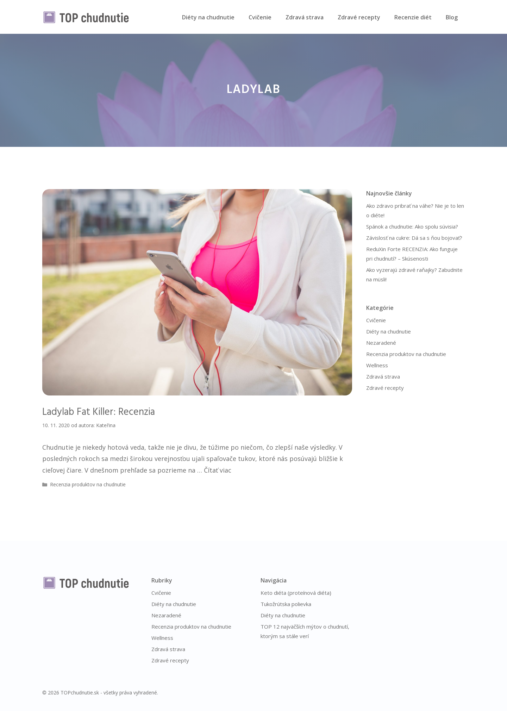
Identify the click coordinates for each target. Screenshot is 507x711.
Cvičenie (260, 17)
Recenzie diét (413, 17)
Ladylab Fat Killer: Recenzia (98, 412)
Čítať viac (217, 470)
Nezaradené (381, 342)
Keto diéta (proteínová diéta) (296, 592)
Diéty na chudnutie (208, 17)
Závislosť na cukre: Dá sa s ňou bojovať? (414, 237)
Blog (452, 17)
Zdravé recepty (359, 17)
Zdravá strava (305, 17)
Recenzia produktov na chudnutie (88, 484)
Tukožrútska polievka (286, 603)
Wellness (377, 365)
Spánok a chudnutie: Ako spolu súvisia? (412, 226)
